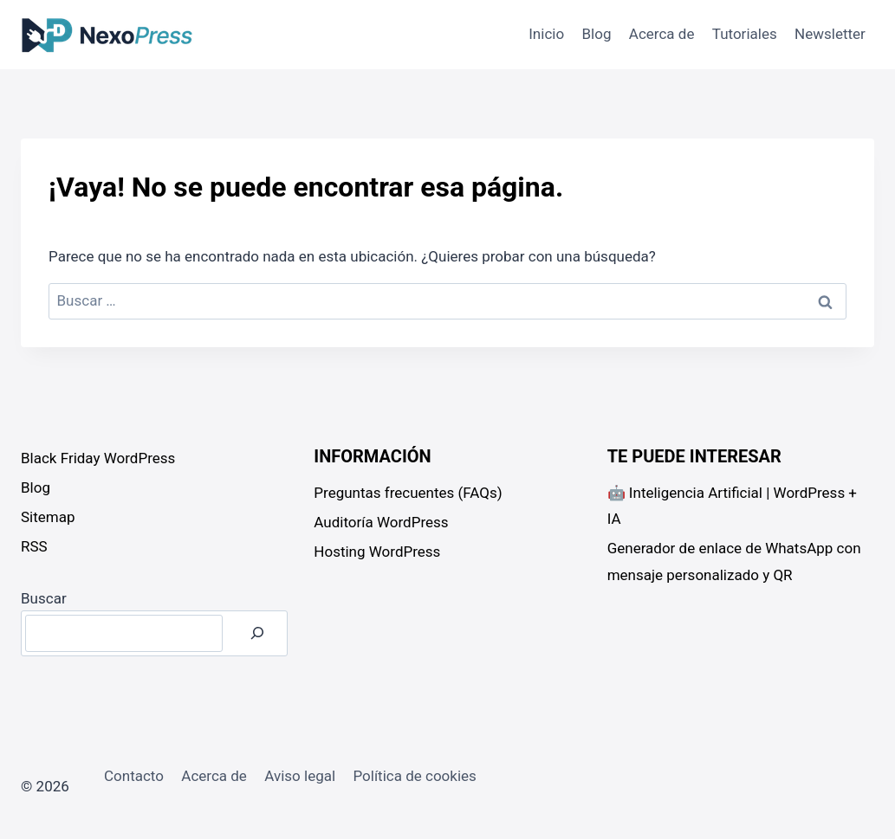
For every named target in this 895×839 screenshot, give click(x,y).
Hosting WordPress (377, 551)
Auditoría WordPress (381, 522)
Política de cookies (414, 775)
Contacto (134, 775)
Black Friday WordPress (98, 458)
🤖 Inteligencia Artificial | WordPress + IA (732, 506)
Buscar (44, 598)
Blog (597, 33)
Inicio (546, 33)
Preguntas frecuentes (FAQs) (408, 492)
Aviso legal (299, 775)
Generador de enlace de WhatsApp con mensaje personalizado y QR (734, 561)
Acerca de (662, 33)
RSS (34, 546)
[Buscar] (257, 633)
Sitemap (48, 517)
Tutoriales (744, 33)
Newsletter (830, 33)
